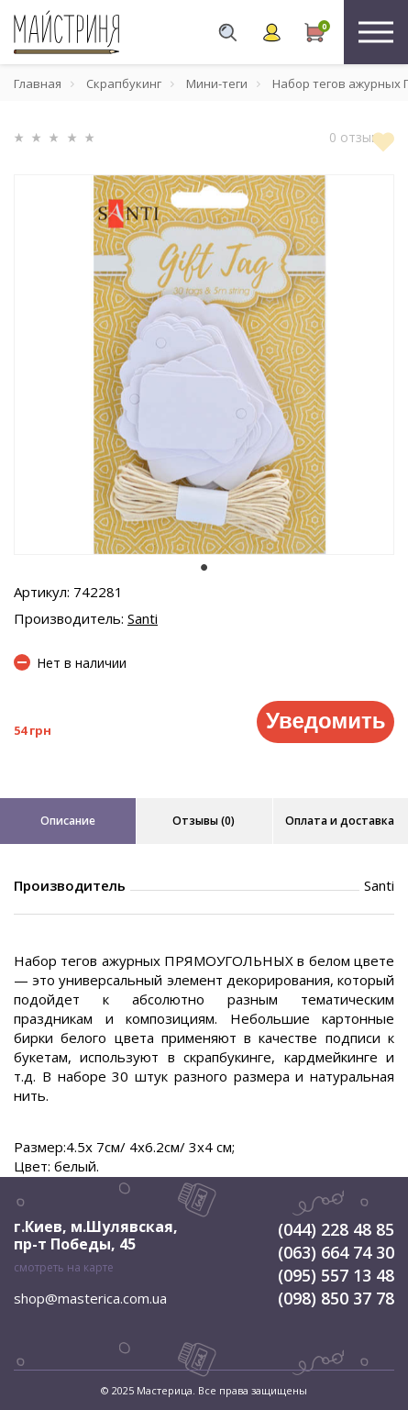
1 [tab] (204, 568)
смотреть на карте (64, 1267)
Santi (142, 618)
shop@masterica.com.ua (90, 1298)
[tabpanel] (204, 364)
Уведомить (325, 720)
